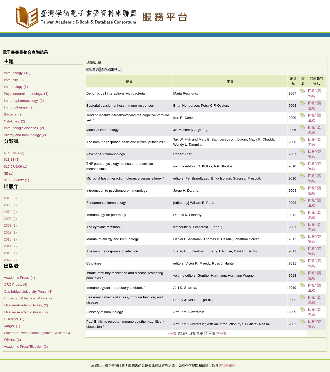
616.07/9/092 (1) (16, 180)
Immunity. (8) (14, 80)
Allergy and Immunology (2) (25, 135)
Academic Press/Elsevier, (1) (26, 346)
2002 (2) (10, 232)
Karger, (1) (12, 326)
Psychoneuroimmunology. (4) (26, 94)
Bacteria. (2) (13, 114)
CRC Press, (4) (15, 284)
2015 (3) (10, 198)
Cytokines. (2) (14, 121)
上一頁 (171, 334)
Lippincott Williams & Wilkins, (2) (29, 298)
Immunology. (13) (17, 73)
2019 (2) (10, 253)
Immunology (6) (16, 87)
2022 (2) (10, 260)
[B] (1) (8, 173)
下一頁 (221, 334)
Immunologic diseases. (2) (24, 128)
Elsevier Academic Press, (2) (26, 312)
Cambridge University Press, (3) (28, 291)
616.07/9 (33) (14, 153)
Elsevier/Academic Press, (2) (26, 305)
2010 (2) (10, 239)
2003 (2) (10, 219)
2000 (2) (10, 205)
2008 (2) (10, 225)
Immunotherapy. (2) (19, 107)
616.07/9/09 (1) (15, 166)
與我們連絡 (227, 366)
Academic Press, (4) (19, 278)
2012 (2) (10, 212)
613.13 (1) (12, 159)
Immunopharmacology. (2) (24, 101)
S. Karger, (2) (14, 319)
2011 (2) (10, 246)
